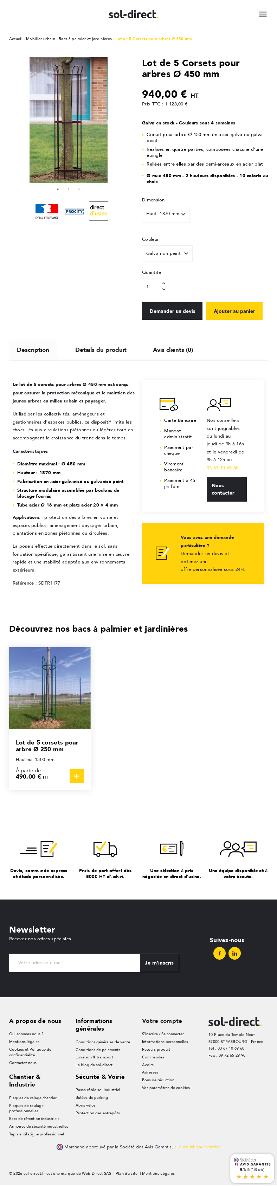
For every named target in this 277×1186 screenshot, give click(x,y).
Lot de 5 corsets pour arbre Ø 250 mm (47, 746)
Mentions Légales (158, 1174)
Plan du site (127, 1174)
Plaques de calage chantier (33, 1098)
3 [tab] (79, 188)
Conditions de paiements (98, 1050)
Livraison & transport (94, 1057)
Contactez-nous (23, 1063)
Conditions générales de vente (103, 1042)
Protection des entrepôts (98, 1113)
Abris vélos (86, 1106)
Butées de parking (92, 1098)
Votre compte (162, 1021)
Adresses (150, 1073)
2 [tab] (68, 188)
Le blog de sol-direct (94, 1065)
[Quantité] (155, 286)
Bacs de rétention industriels (34, 1119)
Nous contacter (223, 489)
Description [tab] (33, 349)
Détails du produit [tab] (101, 349)
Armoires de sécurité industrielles (38, 1127)
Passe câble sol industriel (98, 1090)
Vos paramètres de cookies (166, 1088)
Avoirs (148, 1065)
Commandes (153, 1057)
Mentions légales (24, 1042)
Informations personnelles (165, 1042)
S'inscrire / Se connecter (163, 1034)
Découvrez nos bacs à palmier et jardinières (98, 629)
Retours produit (156, 1050)
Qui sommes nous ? (26, 1034)
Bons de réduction (158, 1080)
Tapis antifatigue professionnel (36, 1135)
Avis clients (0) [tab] (173, 349)
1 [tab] (58, 188)
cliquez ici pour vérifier (196, 1148)
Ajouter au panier (236, 311)
